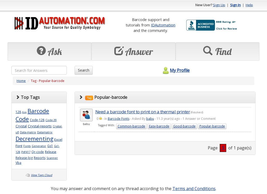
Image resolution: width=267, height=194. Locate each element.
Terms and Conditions (194, 188)
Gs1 (50, 146)
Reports (39, 158)
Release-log (24, 158)
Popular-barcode (212, 126)
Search (83, 70)
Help (249, 5)
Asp (24, 112)
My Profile (175, 70)
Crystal (21, 126)
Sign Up (219, 5)
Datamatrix (44, 132)
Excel (58, 139)
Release (50, 152)
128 (18, 112)
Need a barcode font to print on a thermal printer (142, 112)
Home (21, 81)
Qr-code (37, 152)
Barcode (38, 111)
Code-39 (51, 120)
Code (22, 119)
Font (19, 145)
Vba (18, 163)
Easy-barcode (159, 126)
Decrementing (34, 138)
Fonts (27, 146)
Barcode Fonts (118, 118)
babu (150, 118)
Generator (39, 146)
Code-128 (37, 120)
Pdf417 (25, 152)
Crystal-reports (40, 126)
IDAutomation (163, 24)
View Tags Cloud (41, 175)
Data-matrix (28, 132)
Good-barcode (184, 126)
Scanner (52, 158)
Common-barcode (131, 126)
